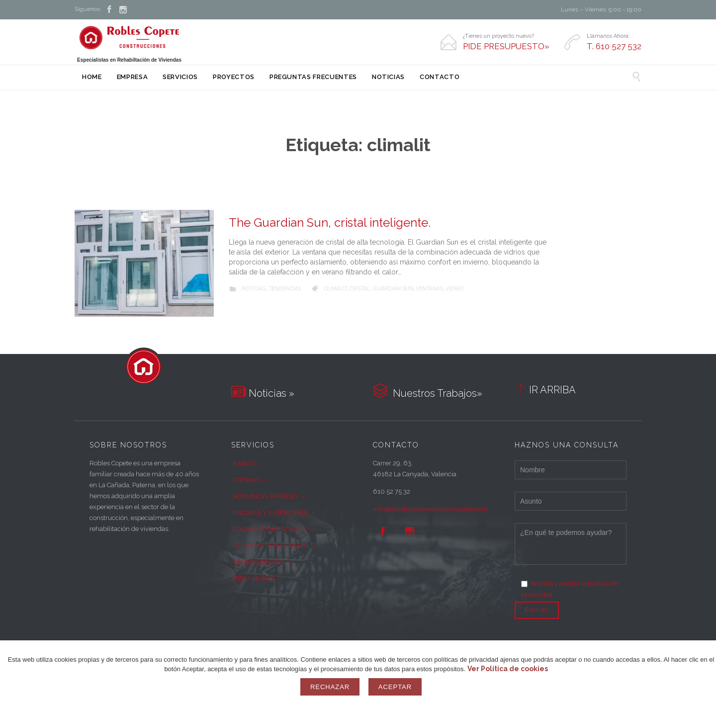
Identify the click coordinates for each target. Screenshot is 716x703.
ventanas (429, 288)
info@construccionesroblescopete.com (430, 509)
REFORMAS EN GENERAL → (275, 545)
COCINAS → (250, 480)
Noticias (254, 288)
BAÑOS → (248, 463)
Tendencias (284, 288)
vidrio (454, 288)
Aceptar (395, 687)
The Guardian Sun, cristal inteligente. (330, 222)
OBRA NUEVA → (258, 578)
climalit (335, 288)
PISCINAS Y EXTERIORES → (274, 513)
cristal (360, 288)
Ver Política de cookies (507, 669)
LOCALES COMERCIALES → (274, 529)
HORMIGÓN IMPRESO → (269, 496)
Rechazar (330, 687)
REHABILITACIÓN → (262, 562)
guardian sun (393, 288)
